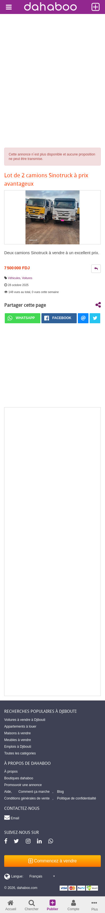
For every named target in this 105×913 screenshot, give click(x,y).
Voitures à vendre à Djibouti (24, 720)
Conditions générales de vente (27, 798)
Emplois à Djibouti (17, 747)
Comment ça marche (34, 792)
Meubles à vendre (17, 740)
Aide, (8, 792)
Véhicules (14, 278)
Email (11, 817)
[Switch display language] (29, 876)
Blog (60, 792)
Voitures (27, 278)
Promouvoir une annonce (23, 785)
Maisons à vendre (17, 733)
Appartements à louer (20, 726)
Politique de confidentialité (76, 798)
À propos (11, 771)
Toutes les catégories (20, 753)
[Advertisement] (52, 69)
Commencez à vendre (52, 860)
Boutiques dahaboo (18, 778)
